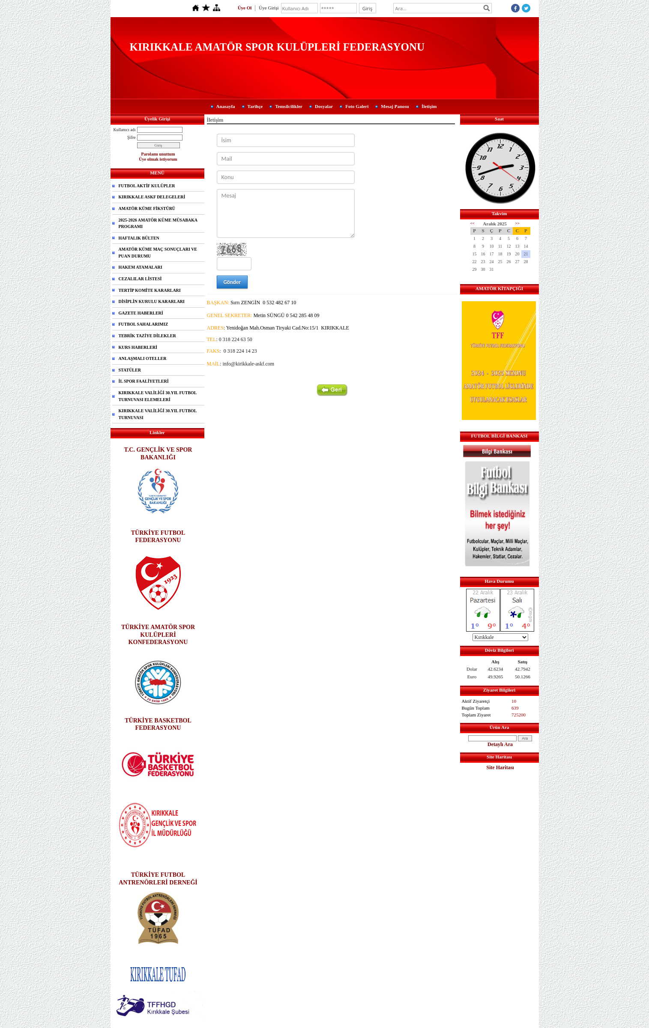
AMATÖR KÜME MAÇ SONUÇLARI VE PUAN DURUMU (158, 252)
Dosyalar (324, 106)
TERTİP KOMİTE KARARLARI (150, 290)
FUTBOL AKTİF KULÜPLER (147, 185)
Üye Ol (245, 7)
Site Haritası (500, 767)
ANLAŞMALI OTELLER (143, 358)
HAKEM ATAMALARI (140, 267)
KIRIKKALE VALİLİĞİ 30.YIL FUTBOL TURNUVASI (158, 414)
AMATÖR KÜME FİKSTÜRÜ (147, 208)
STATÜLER (130, 370)
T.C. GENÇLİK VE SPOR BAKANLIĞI (158, 453)
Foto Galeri (356, 106)
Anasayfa (225, 106)
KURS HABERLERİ (138, 347)
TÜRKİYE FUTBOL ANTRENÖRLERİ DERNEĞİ (158, 878)
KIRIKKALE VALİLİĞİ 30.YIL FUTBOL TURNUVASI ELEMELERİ (158, 396)
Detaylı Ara (500, 744)
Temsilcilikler (288, 106)
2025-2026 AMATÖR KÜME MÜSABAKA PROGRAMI (158, 223)
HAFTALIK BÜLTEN (139, 238)
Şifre (131, 137)
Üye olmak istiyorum (158, 159)
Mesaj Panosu (395, 106)
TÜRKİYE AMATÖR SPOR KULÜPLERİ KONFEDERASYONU (158, 634)
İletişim (429, 106)
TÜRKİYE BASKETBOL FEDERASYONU (158, 724)
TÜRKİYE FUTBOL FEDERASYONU (158, 536)
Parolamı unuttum (158, 154)
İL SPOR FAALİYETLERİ (144, 381)
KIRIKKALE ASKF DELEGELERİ (152, 197)
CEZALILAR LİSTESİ (140, 278)
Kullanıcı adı (125, 129)
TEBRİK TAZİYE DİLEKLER (147, 335)
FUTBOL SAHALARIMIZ (143, 324)
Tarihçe (255, 106)
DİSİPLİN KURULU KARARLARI (152, 301)
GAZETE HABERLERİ (141, 313)
